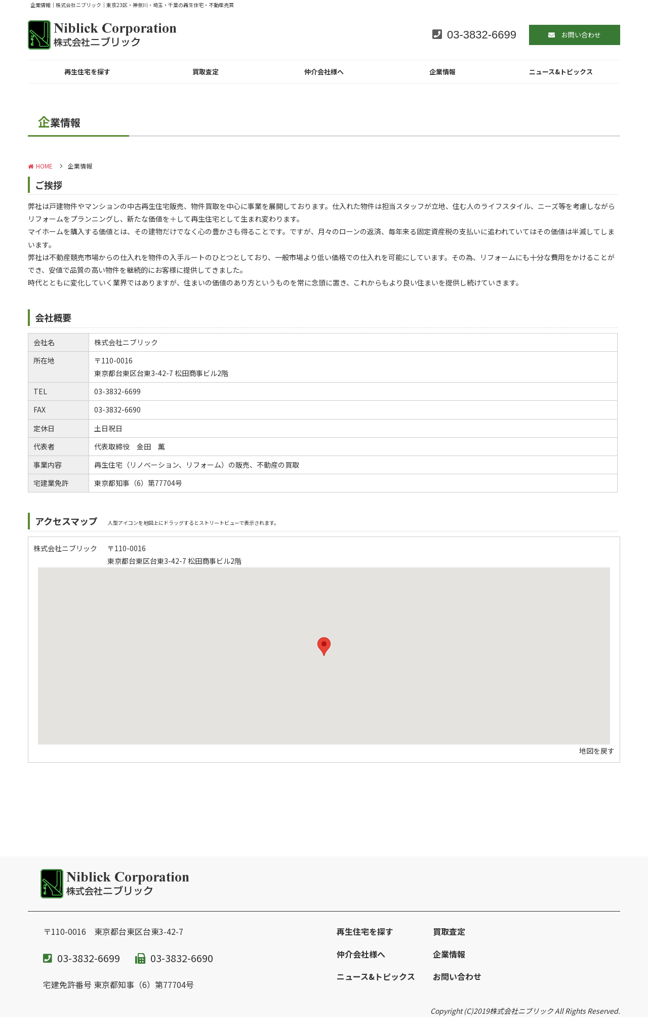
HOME (40, 165)
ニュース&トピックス (561, 71)
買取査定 (205, 71)
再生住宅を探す (87, 71)
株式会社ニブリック (521, 1011)
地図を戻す (597, 751)
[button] (324, 646)
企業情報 (442, 71)
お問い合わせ (457, 976)
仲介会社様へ (324, 71)
